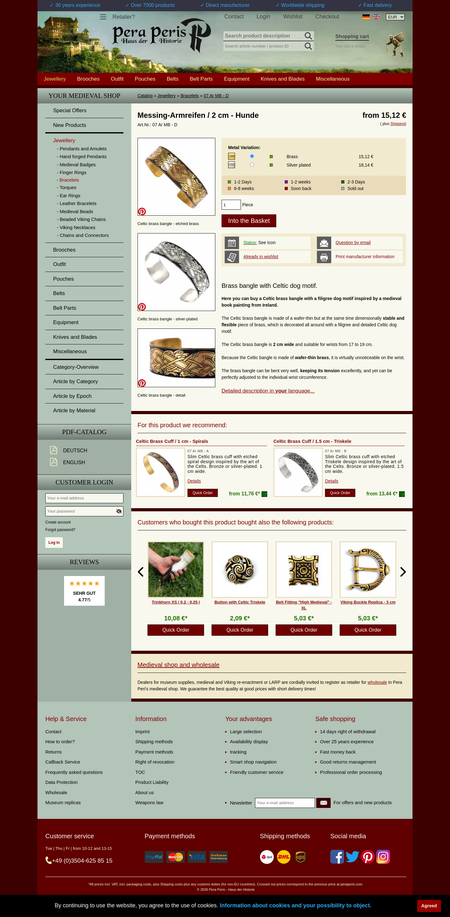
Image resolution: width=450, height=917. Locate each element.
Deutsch (75, 450)
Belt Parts (201, 79)
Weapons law (149, 802)
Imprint (142, 731)
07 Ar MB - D (216, 95)
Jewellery (167, 95)
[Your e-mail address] (84, 498)
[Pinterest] (368, 857)
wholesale (377, 682)
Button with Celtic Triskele (239, 602)
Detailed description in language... (268, 391)
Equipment (236, 79)
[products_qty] (231, 205)
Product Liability (151, 782)
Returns (53, 751)
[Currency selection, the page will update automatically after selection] (395, 17)
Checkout (327, 16)
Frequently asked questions (73, 772)
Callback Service (62, 761)
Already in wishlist (260, 256)
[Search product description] (268, 36)
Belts (172, 79)
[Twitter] (352, 857)
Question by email (353, 242)
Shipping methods (154, 741)
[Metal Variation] (252, 156)
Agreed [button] (429, 905)
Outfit (117, 79)
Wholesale (56, 792)
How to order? (60, 741)
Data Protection (61, 782)
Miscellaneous (333, 79)
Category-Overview (76, 367)
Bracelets (190, 95)
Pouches (145, 79)
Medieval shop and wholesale (178, 664)
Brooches (88, 79)
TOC (140, 772)
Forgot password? (60, 530)
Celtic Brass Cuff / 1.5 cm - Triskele (312, 441)
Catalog (145, 95)
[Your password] (84, 511)
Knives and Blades (283, 79)
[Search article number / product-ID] (268, 45)
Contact (234, 16)
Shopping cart (352, 36)
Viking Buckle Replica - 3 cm (367, 602)
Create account (58, 522)
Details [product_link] (194, 481)
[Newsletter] (323, 803)
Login (263, 16)
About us (144, 792)
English (74, 462)
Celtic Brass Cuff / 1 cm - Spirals (172, 441)
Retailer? (123, 17)
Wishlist (292, 16)
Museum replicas (63, 802)
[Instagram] (383, 857)
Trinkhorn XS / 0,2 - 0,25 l (176, 602)
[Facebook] (337, 857)
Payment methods (154, 751)
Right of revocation (154, 761)
